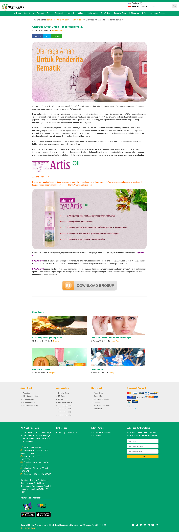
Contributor (98, 402)
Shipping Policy (29, 402)
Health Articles (77, 20)
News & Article (61, 20)
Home (18, 13)
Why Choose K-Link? (31, 396)
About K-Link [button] (29, 13)
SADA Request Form (102, 406)
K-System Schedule (101, 399)
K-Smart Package (65, 402)
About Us (26, 393)
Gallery (111, 373)
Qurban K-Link (97, 369)
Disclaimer (98, 409)
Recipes (56, 341)
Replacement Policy (30, 406)
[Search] (160, 6)
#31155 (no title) (64, 406)
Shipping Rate (28, 399)
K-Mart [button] (145, 13)
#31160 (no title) (64, 412)
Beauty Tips (115, 341)
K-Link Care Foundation (101, 432)
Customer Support (157, 13)
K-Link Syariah (92, 13)
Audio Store (98, 393)
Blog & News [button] (106, 13)
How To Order (63, 393)
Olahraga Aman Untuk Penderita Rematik (57, 26)
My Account (63, 399)
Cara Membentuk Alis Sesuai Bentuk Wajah (111, 338)
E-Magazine (134, 13)
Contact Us (98, 396)
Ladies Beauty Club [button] (75, 13)
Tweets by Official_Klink (66, 432)
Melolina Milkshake (41, 369)
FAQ (33, 528)
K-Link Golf (96, 435)
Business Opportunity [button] (56, 13)
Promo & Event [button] (120, 13)
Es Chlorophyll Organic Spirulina (47, 338)
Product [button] (40, 13)
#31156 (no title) (64, 409)
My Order (62, 396)
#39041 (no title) (64, 415)
